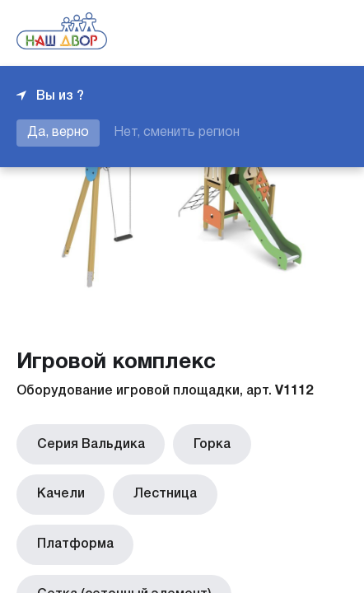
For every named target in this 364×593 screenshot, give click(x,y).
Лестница (64, 488)
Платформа (176, 488)
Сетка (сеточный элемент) (120, 534)
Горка (200, 442)
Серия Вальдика (87, 442)
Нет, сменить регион (177, 132)
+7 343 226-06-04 (291, 33)
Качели (284, 442)
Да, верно (58, 132)
